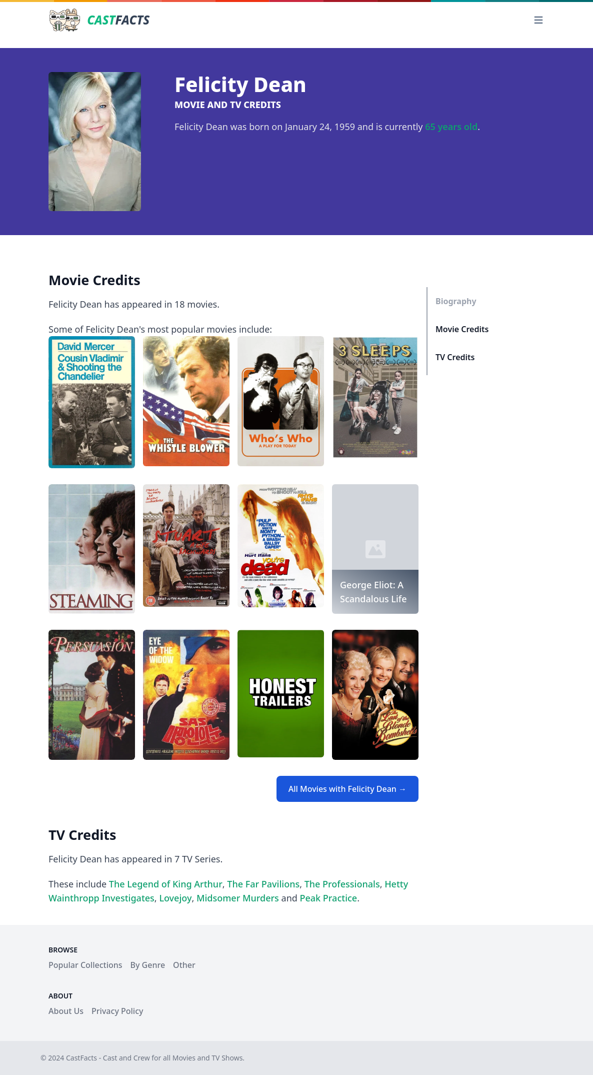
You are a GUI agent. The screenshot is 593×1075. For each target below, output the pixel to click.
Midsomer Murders (237, 898)
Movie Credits (462, 329)
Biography (456, 301)
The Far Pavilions (263, 884)
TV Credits (455, 357)
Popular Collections (85, 964)
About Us (66, 1010)
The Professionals (342, 884)
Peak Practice (329, 898)
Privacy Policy (117, 1010)
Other (184, 964)
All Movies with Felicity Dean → (347, 788)
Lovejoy (175, 898)
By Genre (148, 964)
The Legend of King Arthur (165, 884)
